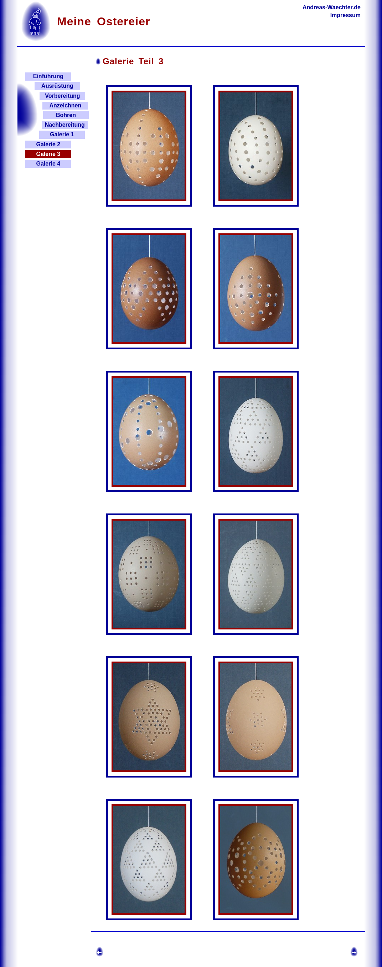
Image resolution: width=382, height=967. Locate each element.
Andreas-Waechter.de (332, 7)
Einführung (48, 76)
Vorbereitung (62, 96)
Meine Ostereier (103, 21)
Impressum (345, 15)
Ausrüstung (57, 86)
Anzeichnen (65, 105)
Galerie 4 (48, 164)
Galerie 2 (48, 144)
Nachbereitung (65, 125)
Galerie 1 (62, 134)
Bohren (66, 115)
